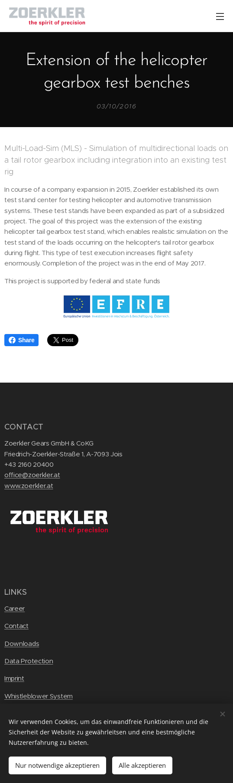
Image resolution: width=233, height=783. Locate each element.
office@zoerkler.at (32, 475)
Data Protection (28, 661)
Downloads (21, 643)
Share (21, 340)
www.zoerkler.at (28, 486)
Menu (220, 16)
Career (14, 608)
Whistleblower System (38, 695)
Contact (16, 626)
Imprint (14, 678)
